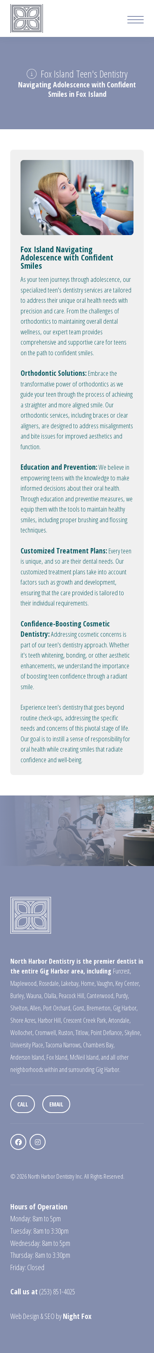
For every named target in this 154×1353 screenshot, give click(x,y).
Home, (88, 983)
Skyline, (132, 1032)
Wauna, (34, 995)
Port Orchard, (57, 1007)
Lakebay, (70, 983)
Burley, (17, 995)
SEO (49, 1316)
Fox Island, (57, 1057)
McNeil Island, (85, 1057)
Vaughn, (105, 983)
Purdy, (122, 995)
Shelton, (19, 1007)
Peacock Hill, (72, 995)
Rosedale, (49, 983)
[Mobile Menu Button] (135, 20)
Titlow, (83, 1032)
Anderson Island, (27, 1057)
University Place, (27, 1044)
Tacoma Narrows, (64, 1044)
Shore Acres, (23, 1020)
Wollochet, (22, 1032)
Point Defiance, (107, 1032)
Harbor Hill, (50, 1020)
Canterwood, (101, 995)
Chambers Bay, (99, 1044)
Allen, (36, 1007)
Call (22, 1104)
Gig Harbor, (125, 1007)
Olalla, (50, 995)
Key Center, (127, 983)
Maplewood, (24, 983)
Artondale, (119, 1020)
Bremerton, (99, 1007)
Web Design (24, 1316)
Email (56, 1104)
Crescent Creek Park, (85, 1020)
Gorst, (79, 1007)
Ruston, (66, 1032)
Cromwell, (46, 1032)
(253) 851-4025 (57, 1291)
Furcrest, (122, 971)
